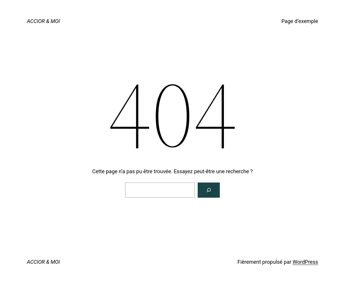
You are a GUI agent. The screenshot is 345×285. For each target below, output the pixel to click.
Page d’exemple (299, 21)
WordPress (305, 262)
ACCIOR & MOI (43, 21)
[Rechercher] (209, 190)
